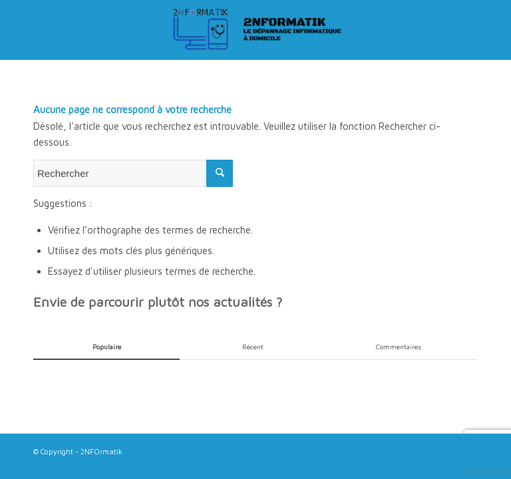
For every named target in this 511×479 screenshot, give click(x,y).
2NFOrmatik (101, 451)
